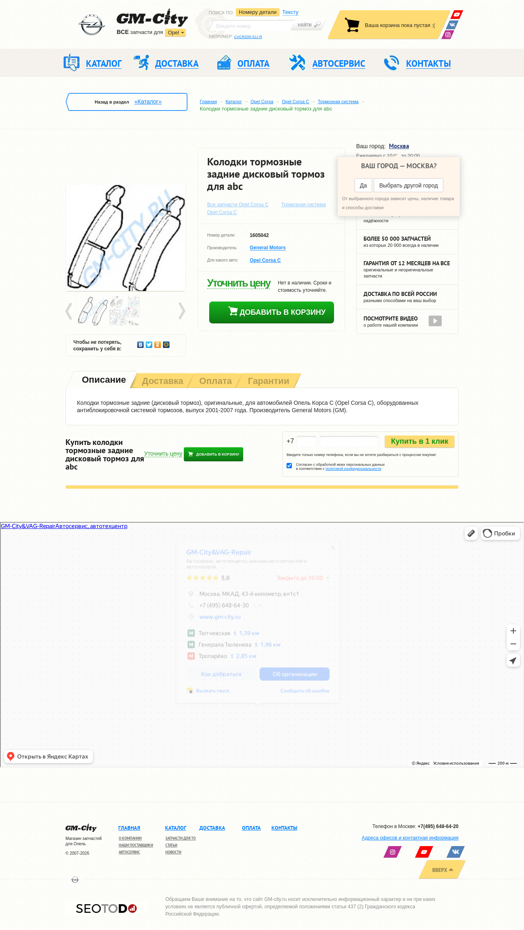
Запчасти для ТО (180, 838)
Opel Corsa (262, 101)
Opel (173, 32)
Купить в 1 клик (419, 441)
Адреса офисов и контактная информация (410, 838)
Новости (173, 852)
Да (363, 185)
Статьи (171, 845)
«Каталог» (147, 101)
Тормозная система (338, 101)
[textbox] (252, 25)
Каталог (234, 101)
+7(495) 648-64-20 (438, 826)
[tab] (103, 380)
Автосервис (129, 852)
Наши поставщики (136, 845)
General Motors (268, 248)
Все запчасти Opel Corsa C (238, 205)
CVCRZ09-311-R (248, 37)
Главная (208, 101)
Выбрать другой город (408, 185)
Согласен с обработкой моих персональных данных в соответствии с (340, 467)
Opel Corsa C (295, 101)
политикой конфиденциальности (353, 469)
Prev (70, 311)
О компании (130, 838)
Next (181, 311)
